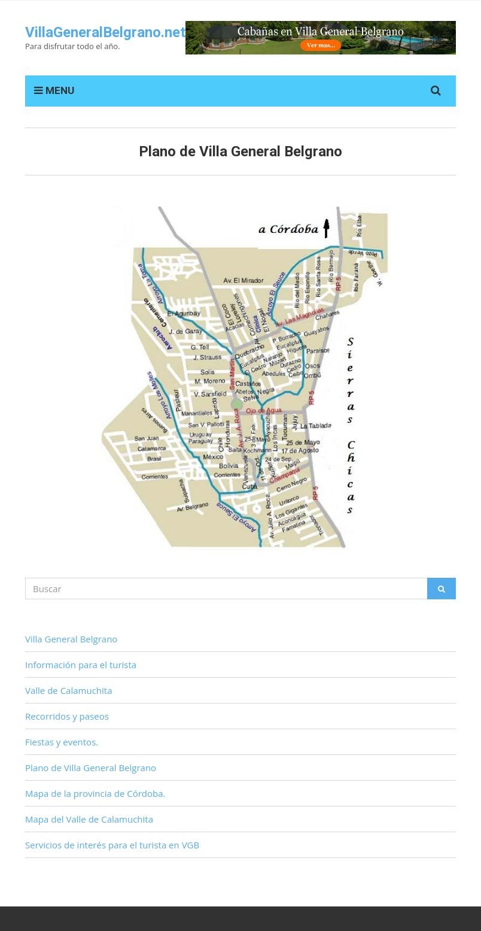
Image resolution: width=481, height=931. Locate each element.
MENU (54, 90)
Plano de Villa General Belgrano (90, 768)
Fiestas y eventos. (61, 742)
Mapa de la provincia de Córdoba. (95, 793)
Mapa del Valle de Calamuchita (89, 819)
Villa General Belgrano (71, 639)
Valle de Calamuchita (68, 690)
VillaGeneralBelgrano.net (105, 32)
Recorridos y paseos (67, 716)
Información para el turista (80, 665)
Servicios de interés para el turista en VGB (112, 845)
